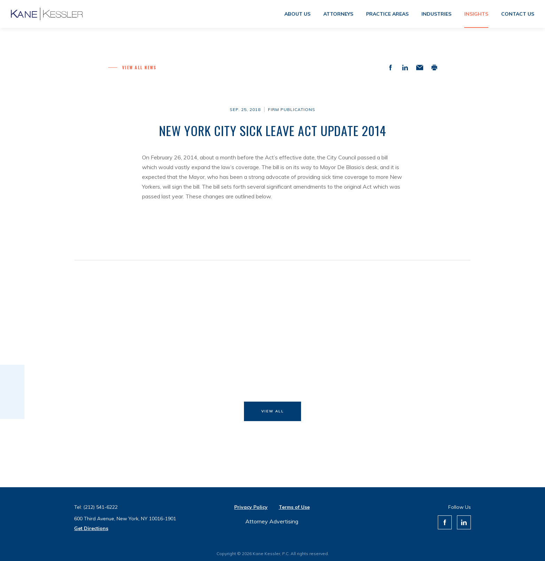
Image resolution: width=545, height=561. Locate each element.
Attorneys (338, 14)
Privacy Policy (251, 507)
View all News (139, 67)
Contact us (517, 14)
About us (297, 14)
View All (272, 411)
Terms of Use (294, 507)
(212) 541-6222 (100, 507)
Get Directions (91, 528)
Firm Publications (291, 109)
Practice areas (387, 14)
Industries (436, 14)
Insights (476, 14)
